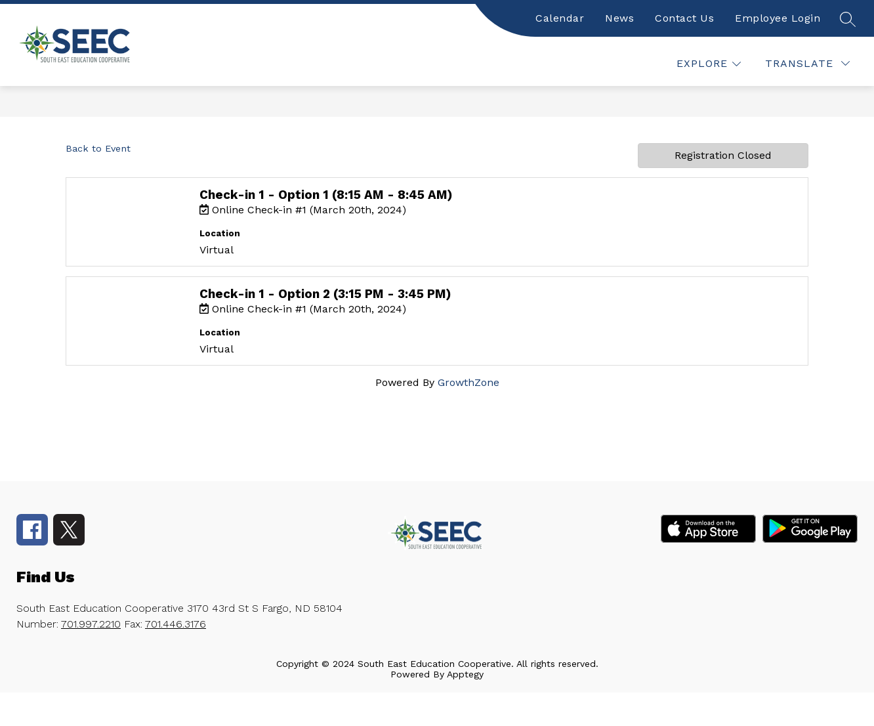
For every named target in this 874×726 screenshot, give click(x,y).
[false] (847, 18)
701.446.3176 (175, 624)
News (619, 18)
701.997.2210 (91, 624)
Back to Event (98, 148)
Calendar (559, 18)
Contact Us (684, 18)
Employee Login (777, 18)
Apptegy (465, 674)
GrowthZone (468, 382)
